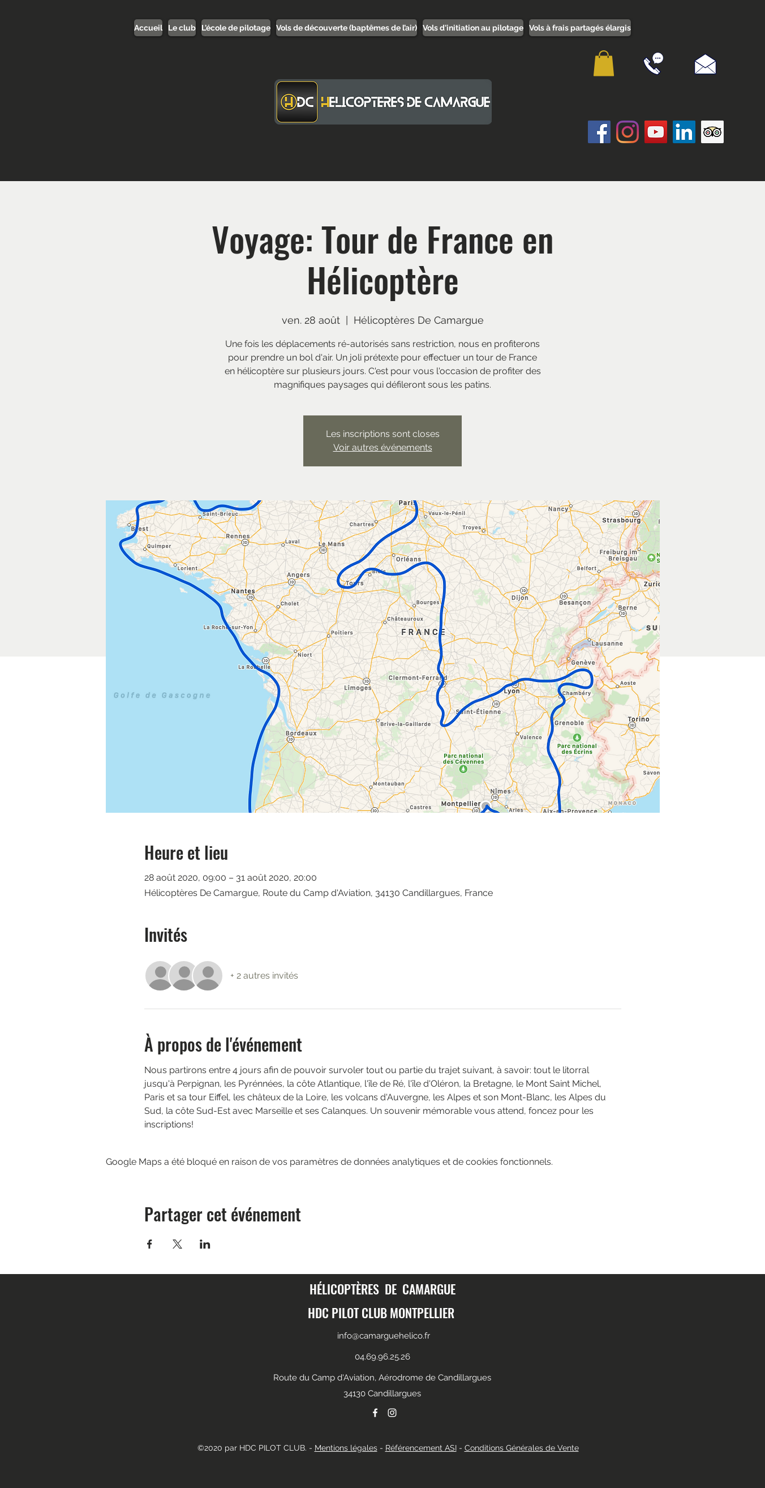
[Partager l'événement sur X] (177, 1244)
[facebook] (375, 1412)
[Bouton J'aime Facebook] (614, 160)
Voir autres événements (382, 447)
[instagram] (392, 1412)
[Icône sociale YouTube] (655, 132)
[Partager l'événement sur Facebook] (149, 1244)
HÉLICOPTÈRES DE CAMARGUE (382, 1289)
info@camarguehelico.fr (383, 1336)
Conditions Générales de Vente (522, 1447)
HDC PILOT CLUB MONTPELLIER (381, 1312)
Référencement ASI (421, 1447)
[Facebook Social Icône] (599, 132)
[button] (603, 63)
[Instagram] (627, 132)
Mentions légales (346, 1447)
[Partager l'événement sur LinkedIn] (205, 1244)
